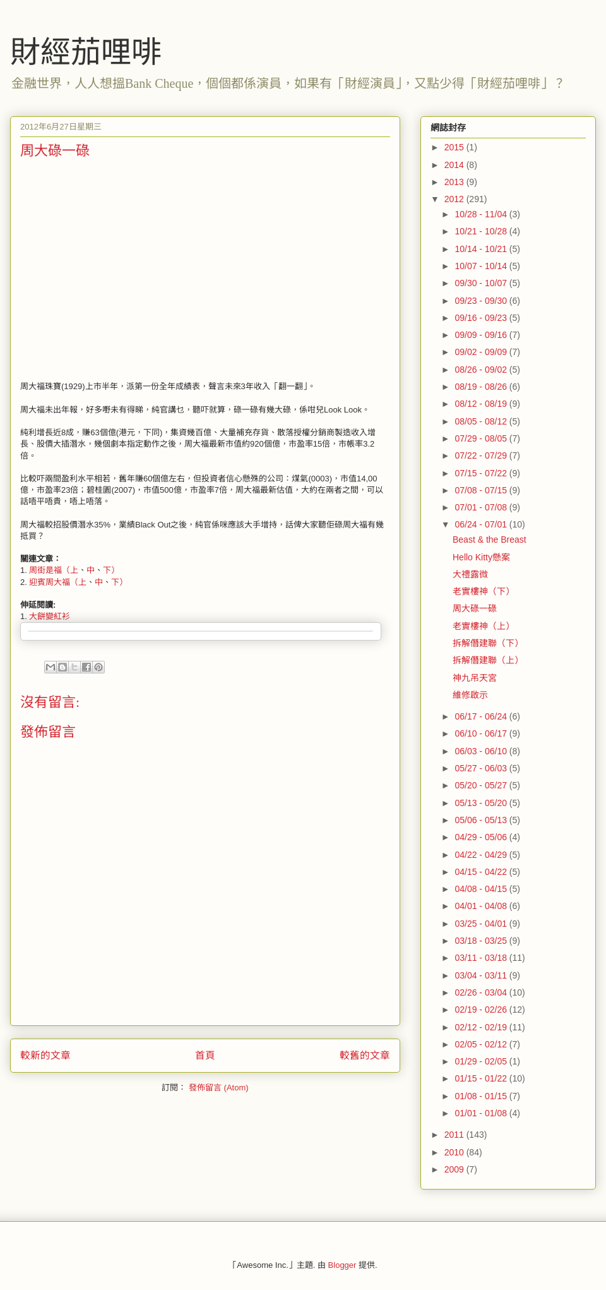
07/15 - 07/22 (481, 473)
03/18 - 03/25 (481, 941)
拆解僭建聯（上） (488, 660)
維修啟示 (470, 695)
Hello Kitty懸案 (481, 557)
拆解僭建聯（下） (488, 643)
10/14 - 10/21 (481, 249)
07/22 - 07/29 (481, 455)
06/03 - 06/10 (481, 751)
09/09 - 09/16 (481, 335)
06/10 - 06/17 (481, 733)
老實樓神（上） (483, 626)
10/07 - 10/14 (481, 266)
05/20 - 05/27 (481, 785)
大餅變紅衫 (49, 616)
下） (111, 570)
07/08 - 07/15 (481, 490)
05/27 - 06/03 (481, 768)
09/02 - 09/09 (481, 352)
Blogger (342, 1265)
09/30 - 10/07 (481, 283)
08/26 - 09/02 (481, 370)
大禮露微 (470, 574)
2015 (455, 147)
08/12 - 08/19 (481, 404)
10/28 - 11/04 (481, 214)
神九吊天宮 (475, 678)
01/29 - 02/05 (481, 1061)
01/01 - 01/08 (481, 1113)
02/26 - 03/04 (481, 992)
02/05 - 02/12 (481, 1044)
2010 (455, 1152)
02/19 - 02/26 (481, 1009)
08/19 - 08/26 (481, 387)
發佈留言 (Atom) (219, 1087)
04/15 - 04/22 (481, 872)
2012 (455, 199)
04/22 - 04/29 (481, 855)
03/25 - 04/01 (481, 924)
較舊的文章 (365, 1055)
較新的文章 (45, 1055)
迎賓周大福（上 (57, 582)
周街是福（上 (53, 570)
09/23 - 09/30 (481, 301)
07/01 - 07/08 (481, 507)
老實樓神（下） (483, 591)
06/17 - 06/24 (481, 716)
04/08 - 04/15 (481, 889)
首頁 (205, 1055)
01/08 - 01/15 (481, 1096)
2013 (455, 182)
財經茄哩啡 (86, 52)
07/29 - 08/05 (481, 438)
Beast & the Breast (489, 539)
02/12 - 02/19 (481, 1027)
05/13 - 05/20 (481, 803)
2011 (455, 1135)
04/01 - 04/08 (481, 906)
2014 (455, 165)
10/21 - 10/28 (481, 231)
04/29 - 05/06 (481, 837)
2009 (455, 1169)
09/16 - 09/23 (481, 318)
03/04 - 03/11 (481, 975)
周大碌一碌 (475, 608)
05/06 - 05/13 (481, 820)
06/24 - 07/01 (481, 524)
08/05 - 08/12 (481, 421)
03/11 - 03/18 (481, 958)
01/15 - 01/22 (481, 1078)
